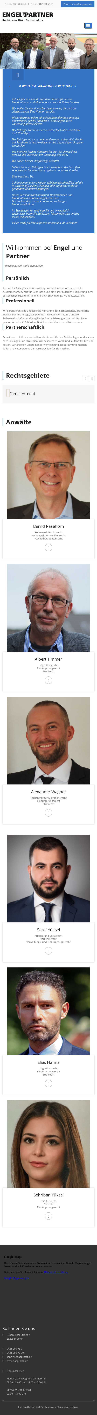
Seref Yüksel (48, 929)
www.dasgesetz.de (17, 1361)
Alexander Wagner (48, 791)
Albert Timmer (48, 659)
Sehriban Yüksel (48, 1195)
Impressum (50, 1407)
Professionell (20, 301)
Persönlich (17, 278)
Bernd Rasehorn (48, 526)
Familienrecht (22, 393)
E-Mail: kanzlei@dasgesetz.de (78, 4)
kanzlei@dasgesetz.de (19, 1357)
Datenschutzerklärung (68, 1407)
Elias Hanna (49, 1062)
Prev (18, 54)
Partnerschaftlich (25, 327)
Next (79, 54)
